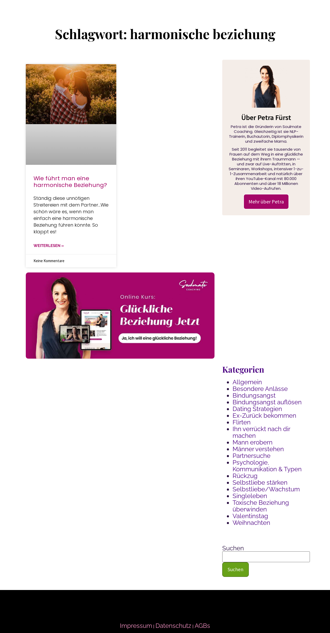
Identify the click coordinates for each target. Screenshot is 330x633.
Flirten (242, 422)
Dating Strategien (257, 409)
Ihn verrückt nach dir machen (261, 432)
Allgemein (247, 382)
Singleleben (250, 496)
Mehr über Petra (266, 201)
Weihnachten (251, 522)
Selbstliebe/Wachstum (266, 489)
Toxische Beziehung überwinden (261, 506)
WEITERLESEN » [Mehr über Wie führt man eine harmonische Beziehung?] (49, 245)
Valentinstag (250, 516)
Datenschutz (173, 625)
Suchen (233, 548)
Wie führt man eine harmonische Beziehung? (70, 181)
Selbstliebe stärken (260, 482)
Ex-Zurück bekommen (264, 415)
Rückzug (245, 476)
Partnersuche (251, 455)
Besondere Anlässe (260, 388)
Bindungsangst (254, 395)
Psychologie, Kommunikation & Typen (267, 466)
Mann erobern (253, 442)
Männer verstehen (258, 449)
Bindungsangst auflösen (267, 402)
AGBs (202, 625)
